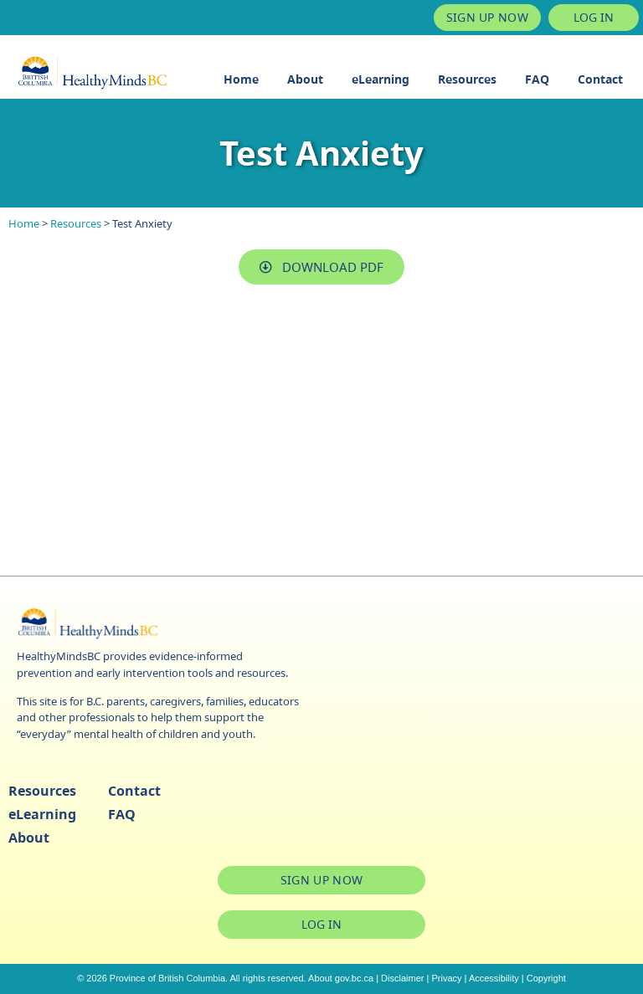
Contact (600, 79)
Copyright (546, 978)
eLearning (380, 79)
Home (241, 79)
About (305, 79)
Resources (467, 79)
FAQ (537, 79)
